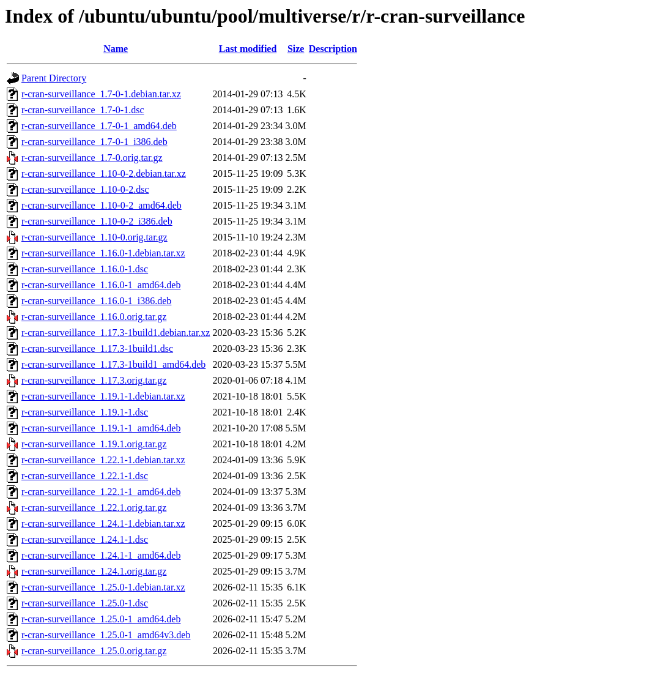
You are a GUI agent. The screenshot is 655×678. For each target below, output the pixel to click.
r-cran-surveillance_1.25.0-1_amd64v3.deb (105, 635)
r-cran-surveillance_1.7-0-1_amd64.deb (99, 126)
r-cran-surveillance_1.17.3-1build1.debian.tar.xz (115, 332)
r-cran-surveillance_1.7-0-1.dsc (82, 110)
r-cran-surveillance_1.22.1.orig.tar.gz (93, 507)
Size (296, 48)
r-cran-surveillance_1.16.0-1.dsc (84, 269)
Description (333, 48)
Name (115, 48)
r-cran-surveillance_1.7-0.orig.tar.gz (92, 157)
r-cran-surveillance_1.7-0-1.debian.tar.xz (101, 94)
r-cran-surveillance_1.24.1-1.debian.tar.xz (103, 523)
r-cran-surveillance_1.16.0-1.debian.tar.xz (103, 253)
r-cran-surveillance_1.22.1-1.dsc (84, 476)
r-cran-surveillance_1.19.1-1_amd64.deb (100, 428)
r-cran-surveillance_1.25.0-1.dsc (84, 603)
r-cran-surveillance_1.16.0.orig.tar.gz (93, 316)
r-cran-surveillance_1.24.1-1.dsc (84, 539)
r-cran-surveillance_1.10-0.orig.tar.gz (94, 237)
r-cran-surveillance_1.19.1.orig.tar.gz (93, 444)
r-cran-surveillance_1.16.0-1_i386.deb (96, 301)
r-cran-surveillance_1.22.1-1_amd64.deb (100, 491)
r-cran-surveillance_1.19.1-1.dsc (84, 412)
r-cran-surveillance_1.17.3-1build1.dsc (97, 348)
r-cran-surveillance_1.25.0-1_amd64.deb (100, 619)
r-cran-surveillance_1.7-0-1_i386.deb (94, 141)
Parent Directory (53, 78)
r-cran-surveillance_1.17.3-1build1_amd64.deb (113, 364)
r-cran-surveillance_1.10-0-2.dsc (85, 189)
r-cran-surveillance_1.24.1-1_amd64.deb (100, 555)
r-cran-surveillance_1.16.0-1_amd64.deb (100, 285)
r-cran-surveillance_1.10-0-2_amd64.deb (101, 205)
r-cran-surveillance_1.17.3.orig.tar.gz (93, 380)
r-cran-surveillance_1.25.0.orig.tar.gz (93, 651)
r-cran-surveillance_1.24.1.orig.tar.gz (93, 571)
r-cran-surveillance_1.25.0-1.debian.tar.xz (103, 587)
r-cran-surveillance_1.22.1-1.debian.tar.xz (103, 460)
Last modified (248, 48)
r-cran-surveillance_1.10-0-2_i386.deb (96, 221)
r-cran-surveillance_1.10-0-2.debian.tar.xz (103, 173)
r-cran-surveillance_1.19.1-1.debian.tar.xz (103, 396)
